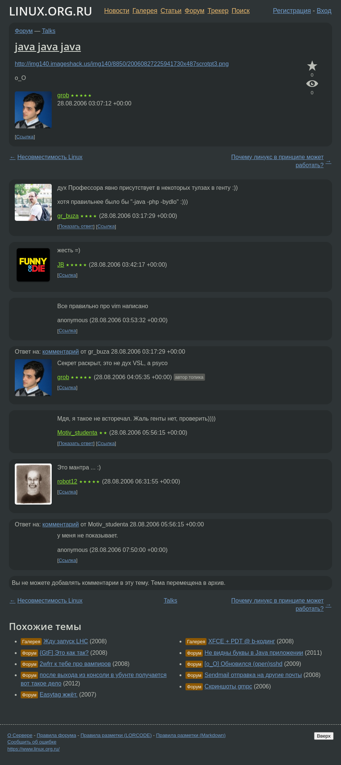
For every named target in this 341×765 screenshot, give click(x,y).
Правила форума (56, 735)
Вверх (324, 736)
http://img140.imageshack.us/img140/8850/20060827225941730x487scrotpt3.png (122, 64)
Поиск (241, 10)
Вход (324, 10)
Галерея (145, 10)
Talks (48, 31)
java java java (48, 46)
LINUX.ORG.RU (50, 11)
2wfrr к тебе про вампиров (75, 664)
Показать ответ (76, 226)
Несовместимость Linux (49, 157)
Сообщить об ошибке (32, 742)
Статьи (170, 10)
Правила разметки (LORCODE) (116, 735)
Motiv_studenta (77, 432)
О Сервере (20, 735)
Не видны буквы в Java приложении (254, 653)
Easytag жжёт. (59, 694)
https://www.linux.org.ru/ (33, 749)
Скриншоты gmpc (228, 686)
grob (63, 95)
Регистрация (292, 10)
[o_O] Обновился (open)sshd (244, 664)
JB (60, 265)
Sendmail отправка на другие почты (253, 675)
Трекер (218, 10)
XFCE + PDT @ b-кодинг (241, 641)
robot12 (67, 481)
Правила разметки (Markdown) (190, 735)
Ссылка (25, 136)
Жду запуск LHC (66, 641)
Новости (116, 10)
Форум (194, 10)
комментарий (60, 351)
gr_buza (68, 216)
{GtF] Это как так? (64, 653)
